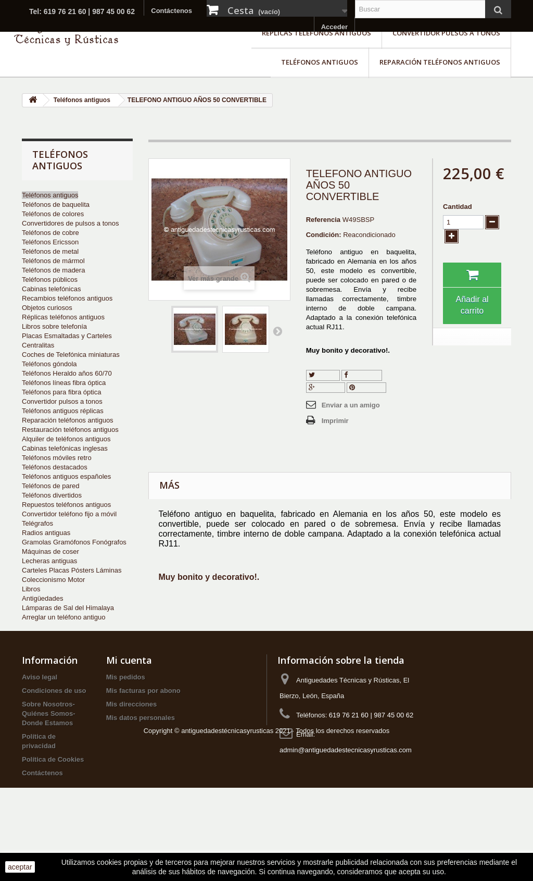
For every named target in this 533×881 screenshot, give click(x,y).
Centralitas (38, 345)
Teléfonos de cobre (50, 233)
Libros (31, 589)
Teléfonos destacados (54, 467)
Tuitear (323, 375)
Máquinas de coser (50, 551)
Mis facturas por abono (143, 723)
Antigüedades (43, 598)
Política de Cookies (53, 792)
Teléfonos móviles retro (57, 458)
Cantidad (457, 206)
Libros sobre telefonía (54, 326)
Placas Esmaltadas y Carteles (67, 336)
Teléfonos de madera (53, 270)
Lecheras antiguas (49, 561)
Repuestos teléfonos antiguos (66, 504)
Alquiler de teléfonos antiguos (66, 439)
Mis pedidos (125, 710)
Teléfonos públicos (50, 279)
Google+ (325, 387)
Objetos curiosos (47, 308)
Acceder (334, 27)
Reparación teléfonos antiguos (439, 62)
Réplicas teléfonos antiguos (316, 33)
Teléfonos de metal (50, 251)
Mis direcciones (131, 737)
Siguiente (277, 331)
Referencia (323, 220)
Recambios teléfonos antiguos (67, 298)
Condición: (323, 235)
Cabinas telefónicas (51, 289)
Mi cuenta (129, 693)
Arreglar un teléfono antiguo (63, 617)
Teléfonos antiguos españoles (66, 476)
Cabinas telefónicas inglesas (65, 448)
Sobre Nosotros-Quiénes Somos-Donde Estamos (48, 746)
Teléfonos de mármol (53, 261)
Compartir (361, 375)
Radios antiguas (46, 533)
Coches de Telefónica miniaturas (71, 354)
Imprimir (335, 421)
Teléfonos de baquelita (56, 204)
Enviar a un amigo (351, 405)
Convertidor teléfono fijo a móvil (69, 514)
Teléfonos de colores (53, 214)
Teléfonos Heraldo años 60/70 (67, 373)
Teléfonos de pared (51, 486)
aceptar (20, 867)
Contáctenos (171, 11)
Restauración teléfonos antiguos (70, 429)
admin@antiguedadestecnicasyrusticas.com (346, 783)
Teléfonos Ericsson (50, 242)
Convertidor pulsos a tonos (446, 33)
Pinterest (366, 387)
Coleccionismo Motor (53, 580)
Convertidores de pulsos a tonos (70, 223)
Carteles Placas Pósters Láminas (71, 570)
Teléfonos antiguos (319, 62)
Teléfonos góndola (49, 364)
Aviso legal (39, 710)
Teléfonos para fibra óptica (61, 392)
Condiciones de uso (54, 723)
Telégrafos (37, 523)
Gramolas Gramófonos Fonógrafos (74, 542)
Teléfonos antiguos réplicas (63, 411)
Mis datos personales (140, 750)
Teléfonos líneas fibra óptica (64, 383)
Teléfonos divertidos (52, 495)
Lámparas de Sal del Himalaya (68, 608)
